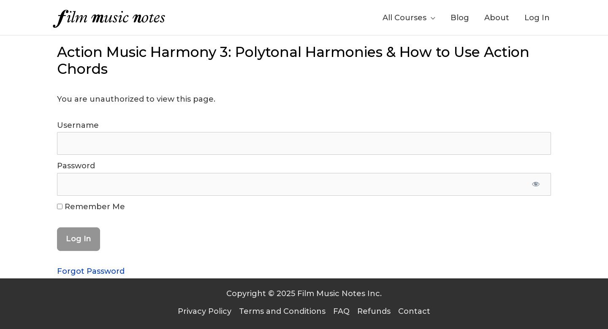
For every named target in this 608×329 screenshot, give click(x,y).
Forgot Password (91, 271)
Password (76, 165)
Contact (414, 311)
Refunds (374, 311)
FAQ (341, 311)
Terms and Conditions (282, 311)
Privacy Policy (204, 311)
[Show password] (535, 184)
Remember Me (91, 206)
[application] (430, 17)
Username (78, 125)
